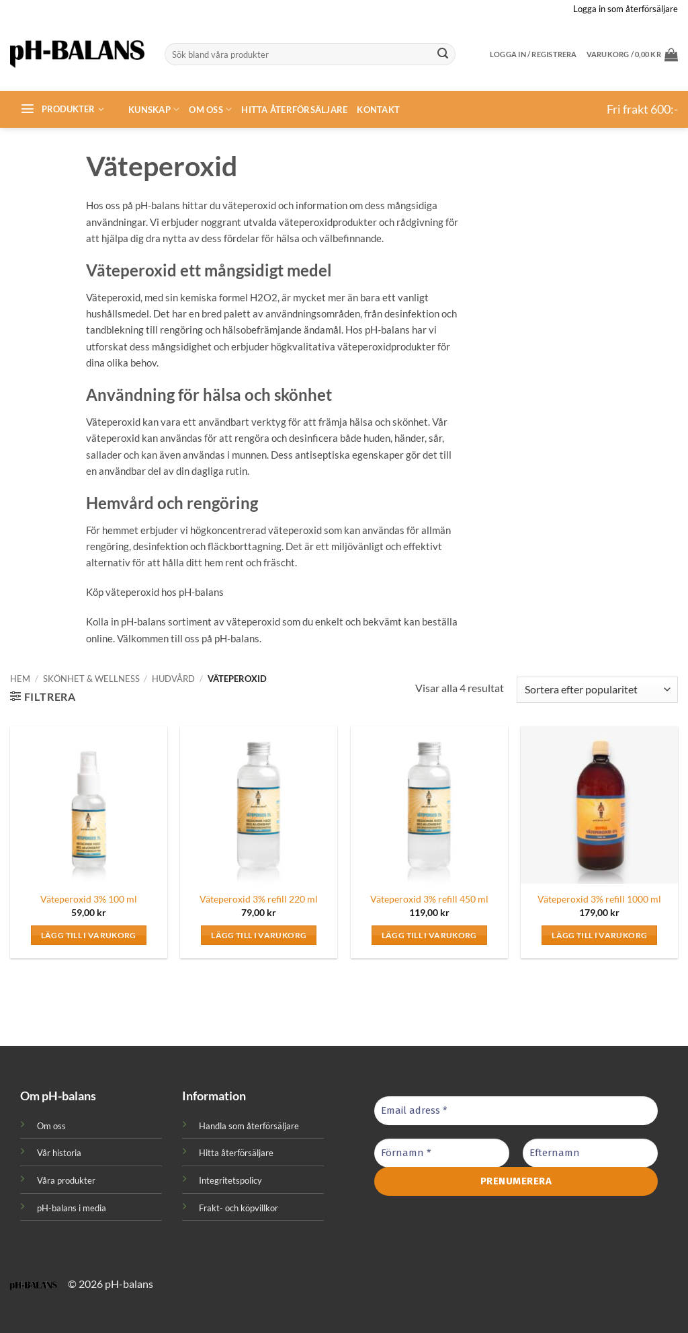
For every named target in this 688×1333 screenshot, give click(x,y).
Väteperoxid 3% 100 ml (88, 899)
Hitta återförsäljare (294, 109)
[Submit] (442, 54)
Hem (20, 678)
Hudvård (173, 678)
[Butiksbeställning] (597, 690)
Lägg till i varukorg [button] (88, 935)
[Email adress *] (516, 1110)
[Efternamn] (590, 1153)
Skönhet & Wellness (91, 678)
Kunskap (153, 109)
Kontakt (378, 109)
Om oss (210, 109)
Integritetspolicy (230, 1180)
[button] (632, 54)
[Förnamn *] (441, 1153)
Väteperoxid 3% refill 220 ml (259, 899)
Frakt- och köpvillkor (238, 1208)
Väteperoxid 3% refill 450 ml (429, 899)
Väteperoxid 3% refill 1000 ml (599, 899)
